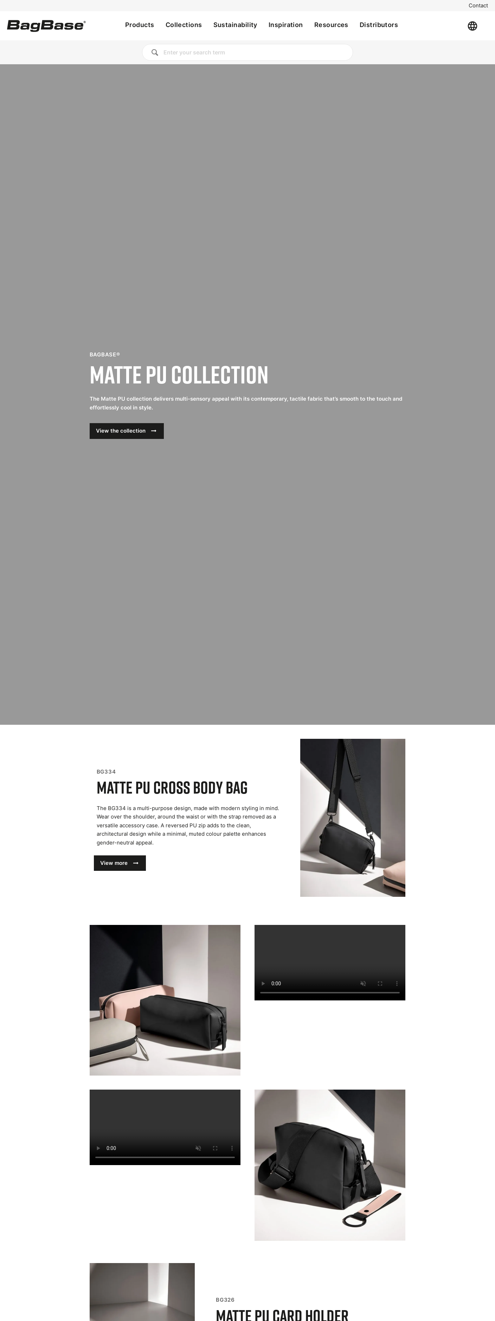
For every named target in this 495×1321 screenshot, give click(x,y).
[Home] (46, 26)
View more (114, 863)
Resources (331, 24)
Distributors (379, 24)
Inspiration (286, 24)
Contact (478, 5)
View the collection (121, 430)
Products (139, 24)
